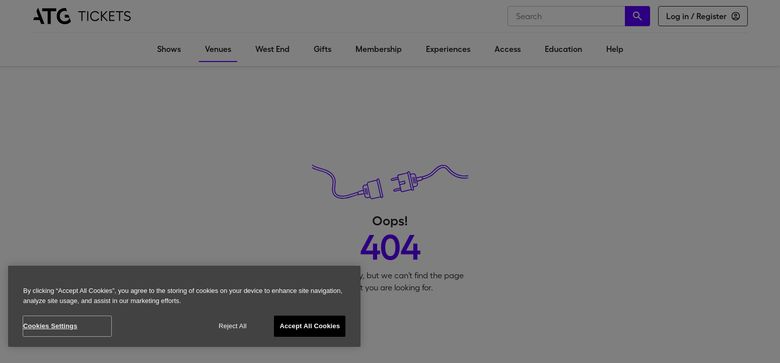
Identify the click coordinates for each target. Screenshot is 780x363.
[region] (184, 306)
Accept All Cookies (309, 326)
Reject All (233, 326)
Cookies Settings (50, 326)
